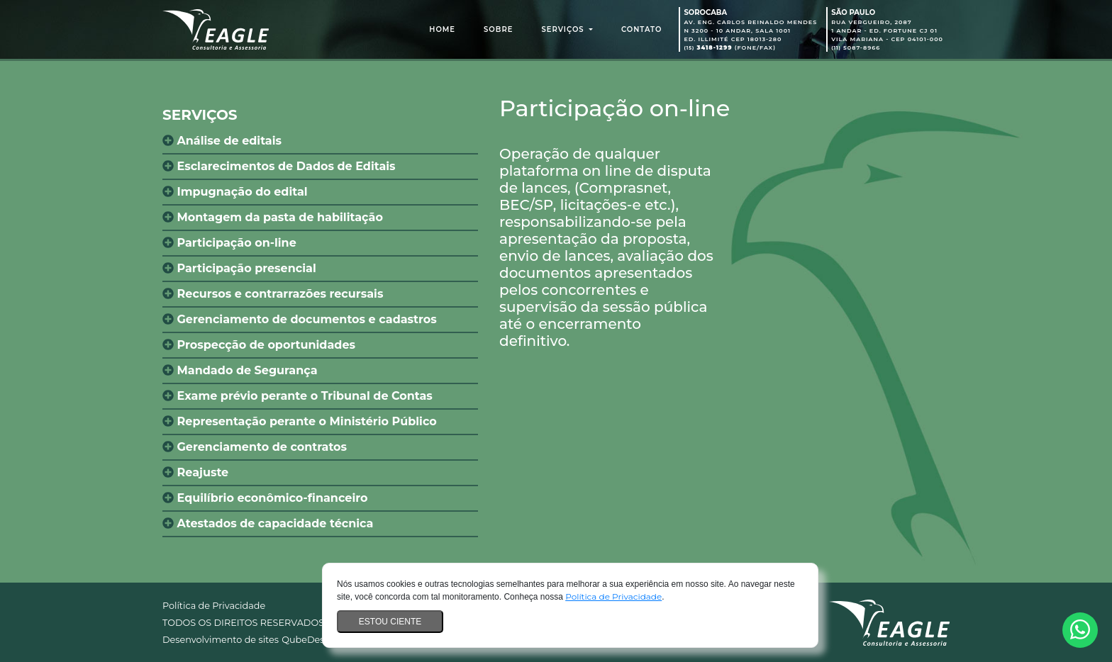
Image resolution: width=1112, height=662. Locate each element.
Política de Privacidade (613, 596)
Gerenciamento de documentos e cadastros (299, 319)
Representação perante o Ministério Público (299, 421)
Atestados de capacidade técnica (267, 523)
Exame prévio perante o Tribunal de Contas (297, 396)
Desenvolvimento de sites (220, 639)
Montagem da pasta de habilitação (272, 217)
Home (445, 28)
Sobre (498, 29)
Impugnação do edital (235, 191)
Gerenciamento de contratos (254, 447)
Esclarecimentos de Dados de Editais (279, 166)
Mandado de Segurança (240, 370)
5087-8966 (855, 47)
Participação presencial (239, 268)
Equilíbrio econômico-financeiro (264, 498)
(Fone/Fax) (730, 47)
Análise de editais (222, 140)
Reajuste (195, 472)
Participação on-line (229, 242)
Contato (641, 29)
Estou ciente (390, 622)
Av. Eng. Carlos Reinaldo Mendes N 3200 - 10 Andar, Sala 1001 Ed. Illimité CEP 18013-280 (750, 30)
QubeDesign (310, 639)
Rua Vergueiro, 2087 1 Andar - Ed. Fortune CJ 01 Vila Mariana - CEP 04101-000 (887, 30)
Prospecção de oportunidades (258, 345)
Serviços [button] (563, 29)
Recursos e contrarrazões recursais (272, 294)
